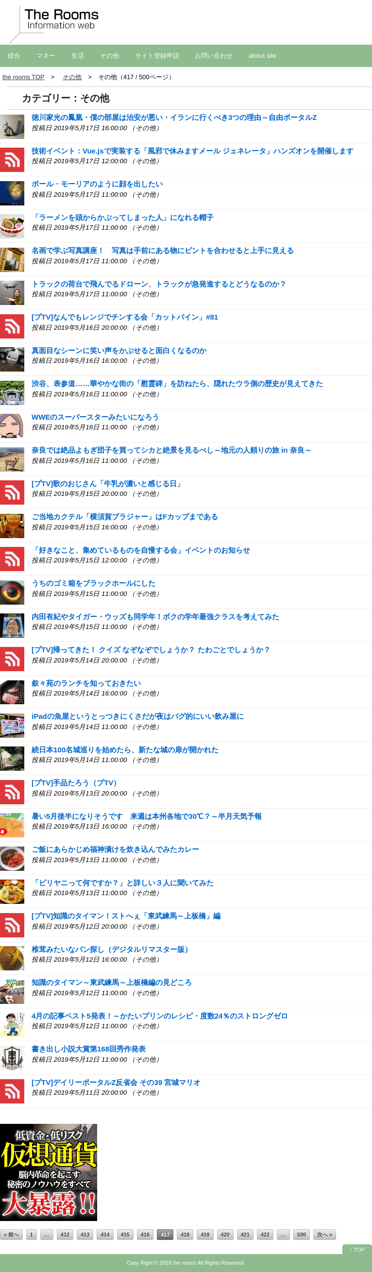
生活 (77, 55)
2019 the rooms (178, 1263)
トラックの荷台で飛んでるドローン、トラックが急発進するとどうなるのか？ (159, 284)
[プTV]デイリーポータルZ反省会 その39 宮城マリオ (116, 1082)
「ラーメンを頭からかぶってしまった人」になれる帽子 (123, 217)
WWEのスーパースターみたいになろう (95, 417)
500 (301, 1235)
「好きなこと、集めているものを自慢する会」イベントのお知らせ (141, 550)
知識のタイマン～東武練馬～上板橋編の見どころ (112, 982)
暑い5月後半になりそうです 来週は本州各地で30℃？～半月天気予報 (147, 816)
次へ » (324, 1235)
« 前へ (11, 1235)
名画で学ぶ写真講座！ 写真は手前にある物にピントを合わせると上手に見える (163, 250)
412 (65, 1235)
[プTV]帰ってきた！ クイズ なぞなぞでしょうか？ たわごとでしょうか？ (151, 649)
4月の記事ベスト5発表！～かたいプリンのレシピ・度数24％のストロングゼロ (160, 1016)
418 (185, 1235)
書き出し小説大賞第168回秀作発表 (89, 1049)
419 (205, 1235)
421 (245, 1235)
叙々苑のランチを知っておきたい (86, 683)
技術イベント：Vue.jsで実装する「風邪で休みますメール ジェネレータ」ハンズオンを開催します (193, 151)
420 (225, 1235)
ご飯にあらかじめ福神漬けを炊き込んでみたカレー (115, 849)
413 (85, 1235)
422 (265, 1235)
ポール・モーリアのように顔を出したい (97, 184)
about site (262, 55)
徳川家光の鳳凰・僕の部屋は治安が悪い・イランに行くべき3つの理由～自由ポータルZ (174, 117)
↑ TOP (357, 1250)
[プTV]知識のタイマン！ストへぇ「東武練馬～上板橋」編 (126, 916)
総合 (14, 55)
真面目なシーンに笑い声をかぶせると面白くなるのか (119, 350)
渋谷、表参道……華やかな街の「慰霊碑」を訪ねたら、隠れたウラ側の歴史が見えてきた (177, 383)
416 (145, 1235)
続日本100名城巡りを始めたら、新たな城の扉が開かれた (125, 750)
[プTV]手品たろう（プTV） (76, 783)
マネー (45, 55)
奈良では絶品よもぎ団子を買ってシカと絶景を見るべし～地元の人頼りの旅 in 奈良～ (172, 450)
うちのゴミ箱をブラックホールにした (93, 583)
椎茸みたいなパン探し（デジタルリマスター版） (112, 949)
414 (105, 1235)
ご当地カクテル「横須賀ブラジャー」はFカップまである (125, 516)
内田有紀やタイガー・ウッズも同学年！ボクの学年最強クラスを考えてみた (155, 616)
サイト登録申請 (157, 55)
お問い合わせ (214, 55)
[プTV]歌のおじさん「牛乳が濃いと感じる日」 (108, 483)
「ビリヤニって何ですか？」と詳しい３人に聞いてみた (123, 883)
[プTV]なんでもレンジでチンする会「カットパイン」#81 (125, 317)
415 (125, 1235)
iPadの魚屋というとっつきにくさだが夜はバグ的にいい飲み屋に (138, 716)
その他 (109, 55)
